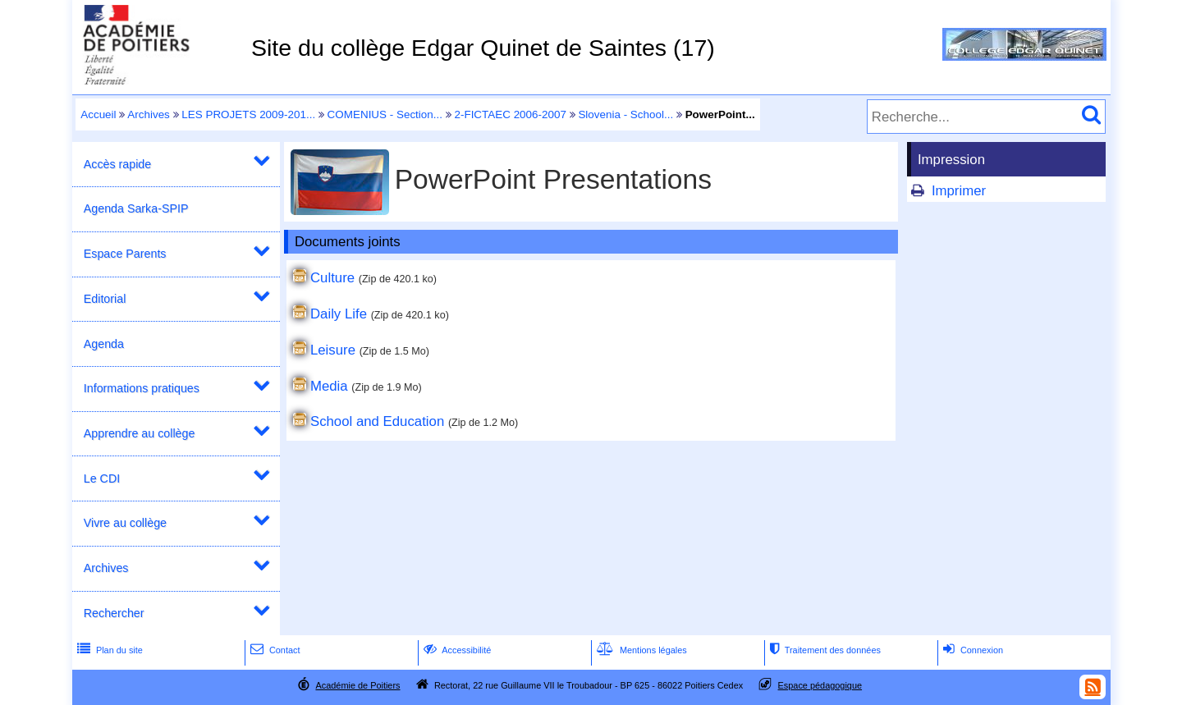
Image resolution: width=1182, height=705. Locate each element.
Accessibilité (456, 650)
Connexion (971, 650)
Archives (148, 114)
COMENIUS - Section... (385, 114)
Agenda (104, 343)
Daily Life (338, 314)
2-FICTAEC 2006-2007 (510, 114)
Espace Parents (125, 253)
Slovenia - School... (625, 114)
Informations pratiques (141, 388)
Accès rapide (117, 164)
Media (329, 386)
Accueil (98, 114)
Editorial (105, 298)
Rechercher (114, 613)
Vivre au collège (125, 522)
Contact (273, 650)
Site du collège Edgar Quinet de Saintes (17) (483, 47)
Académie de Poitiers (357, 685)
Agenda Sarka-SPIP (136, 208)
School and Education (377, 421)
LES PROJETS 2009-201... (248, 114)
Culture (332, 278)
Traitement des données (824, 650)
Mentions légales (640, 650)
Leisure (332, 350)
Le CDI (102, 478)
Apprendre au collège (139, 433)
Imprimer (959, 191)
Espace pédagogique (820, 685)
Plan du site (108, 650)
